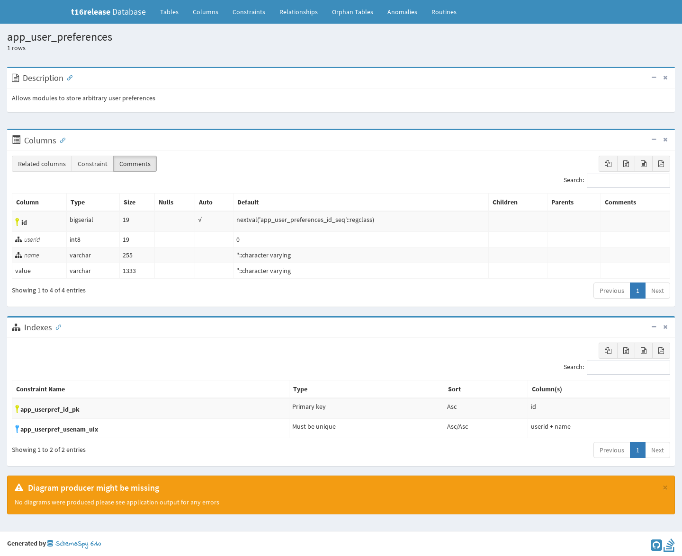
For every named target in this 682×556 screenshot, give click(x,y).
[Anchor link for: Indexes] (56, 326)
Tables (173, 11)
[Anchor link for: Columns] (60, 139)
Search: (617, 181)
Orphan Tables (352, 12)
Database (108, 11)
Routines (444, 12)
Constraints (249, 12)
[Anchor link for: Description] (67, 77)
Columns (205, 12)
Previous (612, 290)
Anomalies (402, 12)
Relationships (298, 12)
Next (657, 290)
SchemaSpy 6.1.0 (74, 544)
